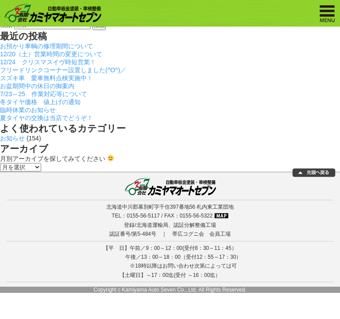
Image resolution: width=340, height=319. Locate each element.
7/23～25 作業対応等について (43, 93)
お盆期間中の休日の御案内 (37, 85)
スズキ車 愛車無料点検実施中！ (46, 78)
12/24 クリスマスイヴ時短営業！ (48, 62)
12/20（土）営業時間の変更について (51, 54)
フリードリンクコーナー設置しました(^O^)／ (63, 70)
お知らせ (12, 138)
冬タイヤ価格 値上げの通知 (40, 101)
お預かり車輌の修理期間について (46, 46)
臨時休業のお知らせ (28, 109)
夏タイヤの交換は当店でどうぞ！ (46, 117)
